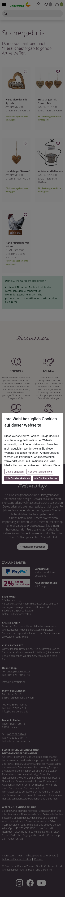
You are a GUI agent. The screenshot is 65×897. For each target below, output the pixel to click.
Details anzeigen (15, 471)
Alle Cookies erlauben (45, 478)
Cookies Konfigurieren (40, 471)
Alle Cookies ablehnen (18, 478)
